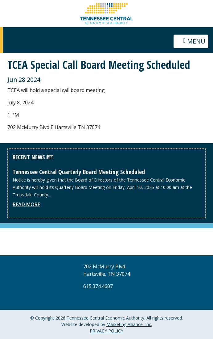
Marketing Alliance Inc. (129, 324)
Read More (26, 204)
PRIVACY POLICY (106, 331)
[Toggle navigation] (191, 41)
